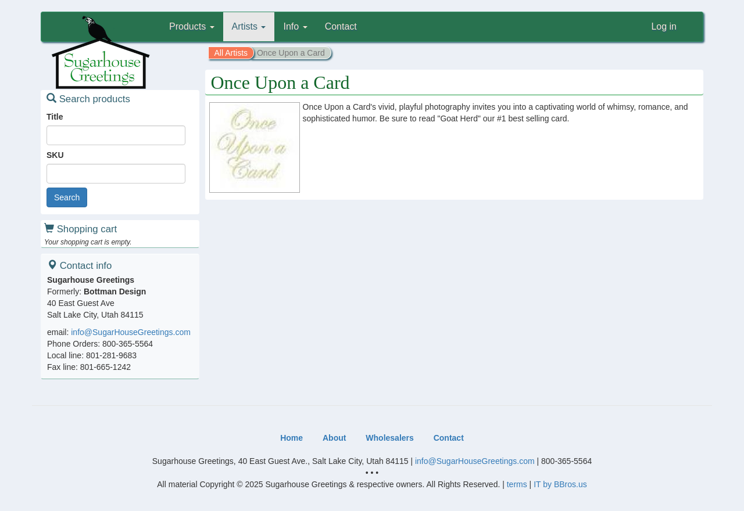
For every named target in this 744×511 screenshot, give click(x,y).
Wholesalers (389, 437)
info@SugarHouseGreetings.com (131, 332)
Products (191, 26)
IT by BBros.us (560, 484)
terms (517, 484)
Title (54, 116)
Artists (249, 26)
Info (295, 26)
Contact (341, 26)
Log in (664, 26)
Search (67, 197)
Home (291, 437)
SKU (55, 155)
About (334, 437)
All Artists (231, 52)
